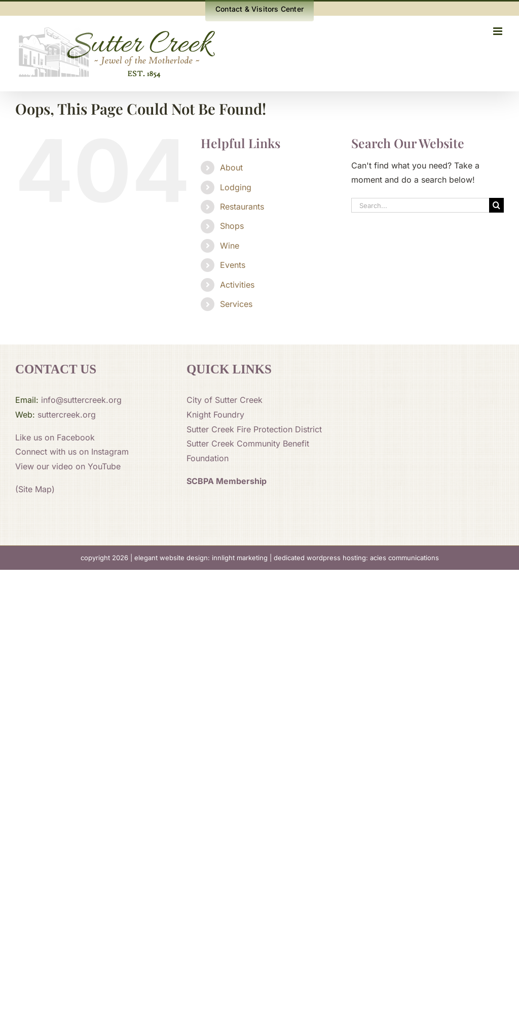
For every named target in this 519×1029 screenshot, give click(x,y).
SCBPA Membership (227, 481)
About (231, 167)
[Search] (496, 205)
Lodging (235, 187)
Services (236, 304)
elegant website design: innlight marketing (201, 558)
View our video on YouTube (68, 466)
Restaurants (242, 206)
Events (232, 265)
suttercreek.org (67, 414)
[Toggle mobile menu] (498, 31)
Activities (237, 285)
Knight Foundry (215, 414)
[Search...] (420, 205)
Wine (229, 246)
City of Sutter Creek (225, 400)
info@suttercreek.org (81, 400)
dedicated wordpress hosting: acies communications (356, 558)
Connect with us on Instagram (72, 452)
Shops (232, 226)
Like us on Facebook (55, 437)
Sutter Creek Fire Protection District (254, 429)
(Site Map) (35, 489)
